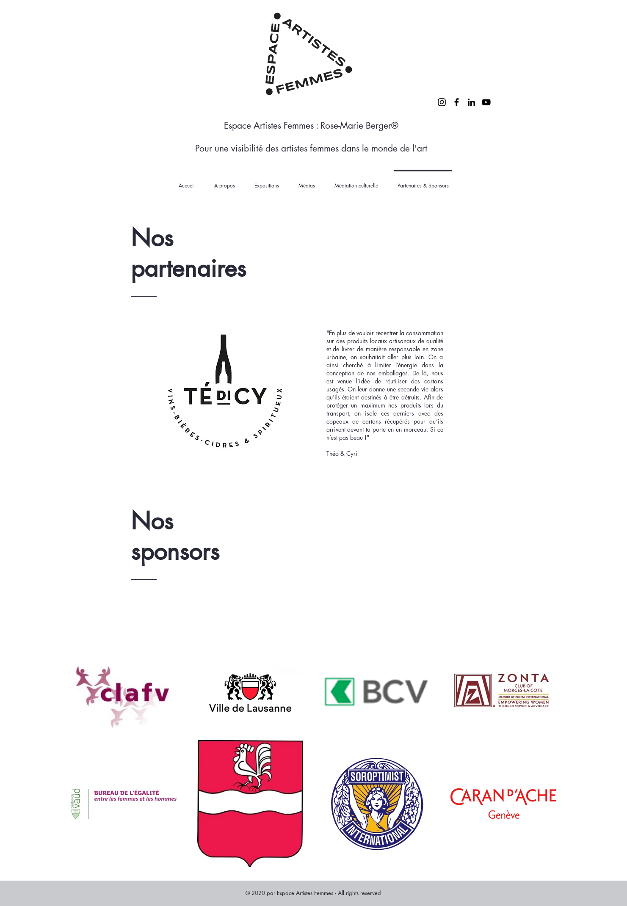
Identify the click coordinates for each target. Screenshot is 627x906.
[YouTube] (486, 102)
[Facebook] (456, 102)
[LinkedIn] (471, 102)
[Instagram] (441, 102)
